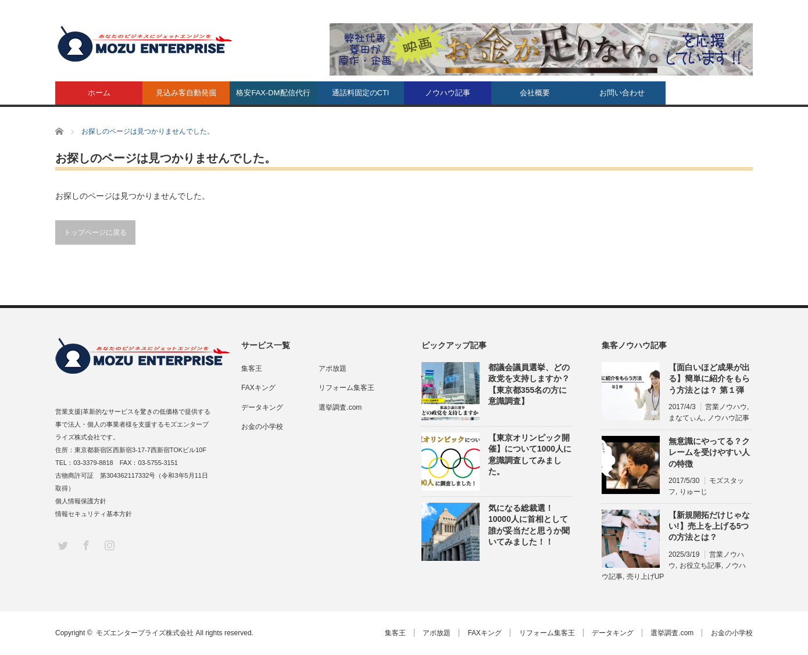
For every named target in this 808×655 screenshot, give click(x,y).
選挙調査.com (340, 407)
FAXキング (258, 388)
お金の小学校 (262, 427)
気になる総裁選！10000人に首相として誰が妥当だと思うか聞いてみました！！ (529, 524)
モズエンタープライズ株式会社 (145, 633)
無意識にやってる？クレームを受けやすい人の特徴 (709, 452)
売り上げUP (645, 576)
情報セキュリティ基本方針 (93, 513)
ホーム (99, 92)
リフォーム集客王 (346, 388)
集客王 (251, 368)
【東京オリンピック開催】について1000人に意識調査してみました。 (529, 454)
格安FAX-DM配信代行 (273, 92)
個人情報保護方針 (80, 500)
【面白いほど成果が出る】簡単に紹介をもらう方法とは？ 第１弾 (709, 378)
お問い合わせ (622, 92)
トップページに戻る (95, 232)
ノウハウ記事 (447, 92)
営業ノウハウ (726, 407)
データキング (262, 407)
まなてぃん (685, 418)
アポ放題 (332, 368)
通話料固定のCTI (360, 92)
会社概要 (535, 92)
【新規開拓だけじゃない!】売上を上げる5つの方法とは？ (709, 526)
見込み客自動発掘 (186, 92)
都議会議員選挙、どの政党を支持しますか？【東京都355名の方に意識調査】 (529, 384)
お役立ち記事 (700, 565)
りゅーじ (693, 492)
